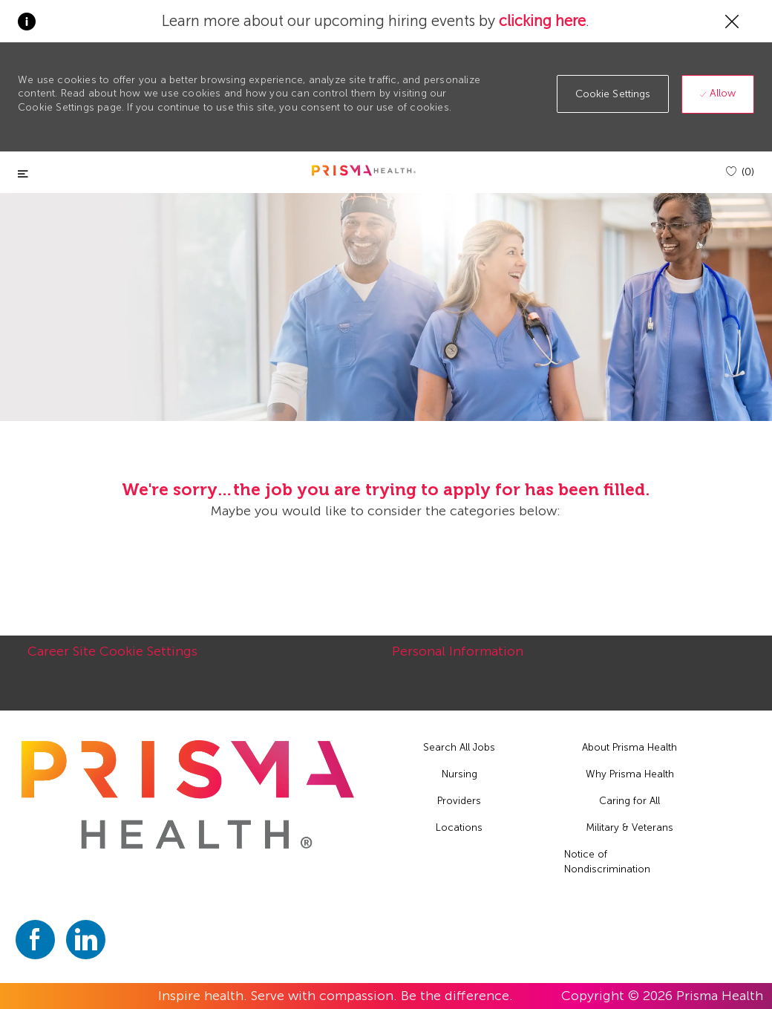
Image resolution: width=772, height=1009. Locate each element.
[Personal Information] (457, 659)
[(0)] (740, 172)
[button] (613, 94)
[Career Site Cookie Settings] (112, 659)
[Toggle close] (23, 174)
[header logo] (364, 170)
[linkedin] (85, 939)
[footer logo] (188, 794)
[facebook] (35, 939)
